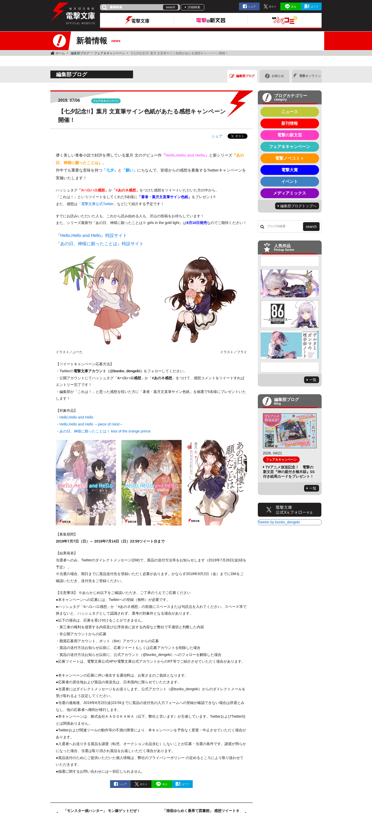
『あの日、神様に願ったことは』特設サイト (100, 243)
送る (293, 6)
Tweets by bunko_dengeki (279, 522)
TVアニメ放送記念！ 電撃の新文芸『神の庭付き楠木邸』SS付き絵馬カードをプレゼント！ (289, 471)
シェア (252, 6)
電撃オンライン (307, 76)
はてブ (314, 6)
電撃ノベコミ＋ (289, 158)
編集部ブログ (80, 53)
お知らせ (274, 76)
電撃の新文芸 (289, 135)
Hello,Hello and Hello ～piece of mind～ (91, 424)
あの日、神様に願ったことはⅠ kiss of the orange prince (104, 431)
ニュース (289, 112)
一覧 (312, 380)
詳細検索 (194, 7)
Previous (289, 261)
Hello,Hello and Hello (76, 417)
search (170, 7)
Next (289, 367)
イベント (289, 181)
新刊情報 (289, 123)
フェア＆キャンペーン (109, 53)
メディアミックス (289, 193)
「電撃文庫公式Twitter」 (97, 204)
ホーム (60, 53)
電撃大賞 (289, 170)
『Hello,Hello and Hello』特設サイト (91, 235)
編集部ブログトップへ (298, 206)
